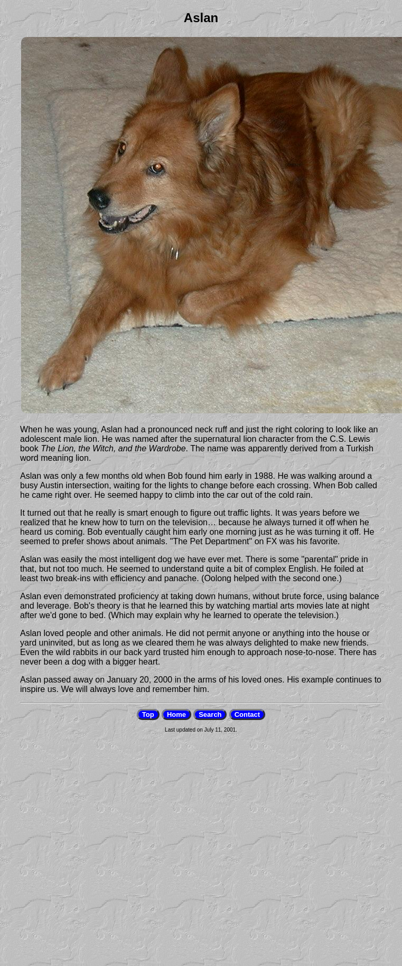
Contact (247, 714)
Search (210, 714)
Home (176, 714)
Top (148, 714)
